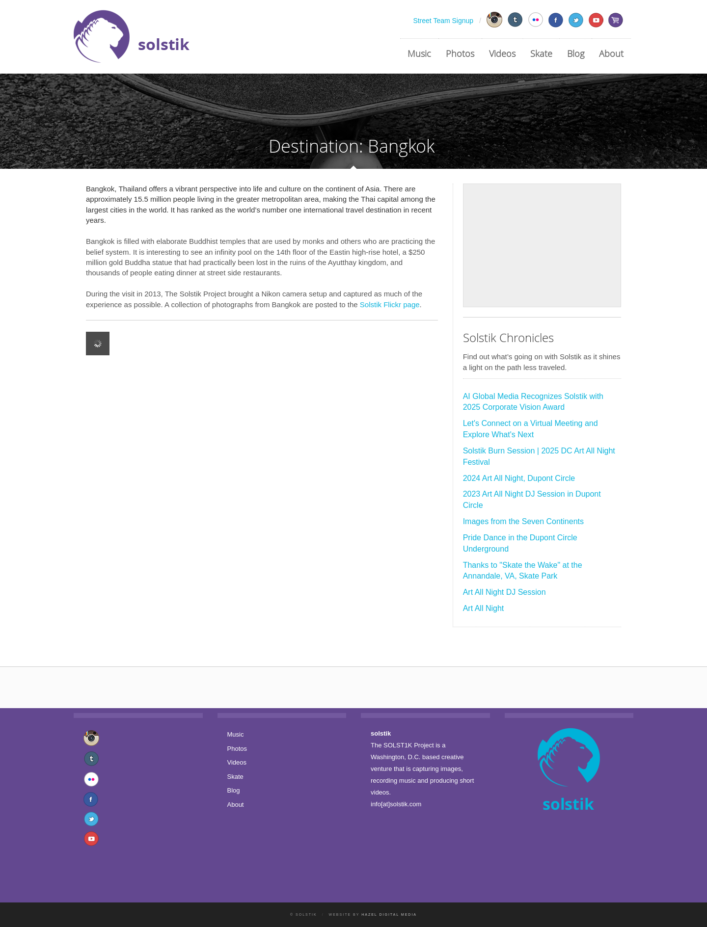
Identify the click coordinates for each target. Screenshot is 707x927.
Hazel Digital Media (389, 914)
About (611, 53)
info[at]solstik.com (396, 804)
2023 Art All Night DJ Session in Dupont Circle (532, 499)
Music (419, 53)
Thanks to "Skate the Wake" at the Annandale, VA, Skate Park (522, 571)
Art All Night (483, 608)
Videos (502, 53)
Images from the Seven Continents (523, 521)
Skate (541, 53)
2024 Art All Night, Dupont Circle (519, 478)
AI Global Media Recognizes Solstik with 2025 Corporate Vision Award (533, 402)
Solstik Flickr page (390, 304)
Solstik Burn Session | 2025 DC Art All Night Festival (539, 456)
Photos (460, 53)
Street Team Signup (443, 21)
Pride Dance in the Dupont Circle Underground (520, 543)
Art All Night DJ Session (504, 592)
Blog (575, 53)
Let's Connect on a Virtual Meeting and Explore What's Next (530, 429)
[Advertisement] (542, 245)
